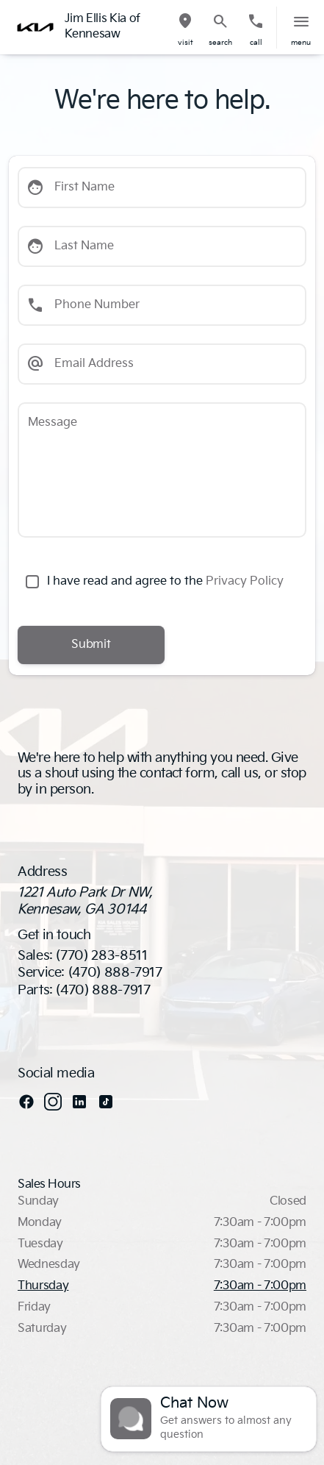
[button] (185, 28)
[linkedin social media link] (79, 1102)
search (220, 42)
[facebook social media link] (26, 1102)
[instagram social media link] (53, 1102)
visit (185, 42)
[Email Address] (162, 364)
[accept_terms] (32, 581)
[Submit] (91, 645)
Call (256, 42)
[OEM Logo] (35, 27)
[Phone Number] (162, 305)
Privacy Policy (245, 581)
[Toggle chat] (209, 1419)
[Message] (162, 470)
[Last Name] (162, 246)
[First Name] (162, 187)
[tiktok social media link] (106, 1102)
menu (301, 42)
